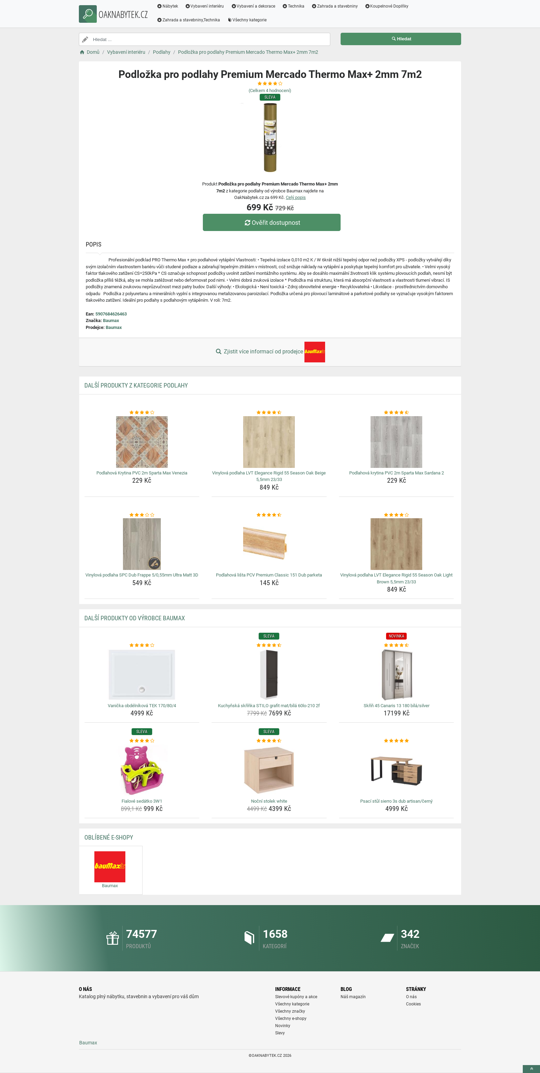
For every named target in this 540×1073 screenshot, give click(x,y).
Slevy (280, 1033)
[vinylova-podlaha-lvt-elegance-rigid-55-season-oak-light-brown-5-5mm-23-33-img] (396, 544)
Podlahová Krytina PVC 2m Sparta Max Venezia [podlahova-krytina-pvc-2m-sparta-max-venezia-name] (141, 472)
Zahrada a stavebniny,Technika (188, 20)
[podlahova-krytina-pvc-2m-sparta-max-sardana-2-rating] (396, 412)
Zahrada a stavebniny (334, 6)
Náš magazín (353, 996)
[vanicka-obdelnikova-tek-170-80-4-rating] (142, 645)
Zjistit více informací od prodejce (270, 352)
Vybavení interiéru (204, 6)
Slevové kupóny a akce (296, 996)
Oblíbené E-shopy (108, 837)
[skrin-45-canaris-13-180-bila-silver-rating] (396, 645)
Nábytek (167, 6)
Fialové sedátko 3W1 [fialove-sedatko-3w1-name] (142, 801)
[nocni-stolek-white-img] (269, 770)
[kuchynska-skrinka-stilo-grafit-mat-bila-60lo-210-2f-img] (269, 675)
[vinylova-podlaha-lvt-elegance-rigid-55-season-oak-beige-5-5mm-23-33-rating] (269, 412)
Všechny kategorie (247, 20)
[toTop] (531, 1069)
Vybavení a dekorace (253, 6)
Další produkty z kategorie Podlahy (136, 385)
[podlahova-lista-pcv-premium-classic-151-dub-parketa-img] (269, 544)
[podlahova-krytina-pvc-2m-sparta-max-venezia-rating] (142, 412)
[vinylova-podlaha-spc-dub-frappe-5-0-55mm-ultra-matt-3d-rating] (142, 515)
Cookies (413, 1004)
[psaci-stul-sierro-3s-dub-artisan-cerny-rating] (396, 741)
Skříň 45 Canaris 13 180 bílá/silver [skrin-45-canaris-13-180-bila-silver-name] (396, 705)
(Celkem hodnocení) (270, 90)
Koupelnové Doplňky (387, 6)
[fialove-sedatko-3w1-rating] (142, 741)
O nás (411, 996)
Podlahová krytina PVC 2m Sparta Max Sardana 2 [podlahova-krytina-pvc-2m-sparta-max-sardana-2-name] (396, 472)
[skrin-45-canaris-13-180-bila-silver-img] (396, 675)
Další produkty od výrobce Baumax (134, 618)
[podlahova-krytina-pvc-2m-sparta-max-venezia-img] (142, 442)
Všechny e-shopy (291, 1018)
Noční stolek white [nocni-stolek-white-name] (269, 801)
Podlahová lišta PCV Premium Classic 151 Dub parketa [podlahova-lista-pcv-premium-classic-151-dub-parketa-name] (269, 575)
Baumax (111, 320)
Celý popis (296, 197)
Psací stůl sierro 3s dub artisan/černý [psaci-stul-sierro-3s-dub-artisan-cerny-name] (396, 801)
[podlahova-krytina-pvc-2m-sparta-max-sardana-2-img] (396, 442)
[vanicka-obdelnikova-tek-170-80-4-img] (142, 675)
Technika (293, 6)
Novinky (282, 1025)
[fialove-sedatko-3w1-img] (142, 770)
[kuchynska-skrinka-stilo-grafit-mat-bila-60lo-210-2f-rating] (269, 645)
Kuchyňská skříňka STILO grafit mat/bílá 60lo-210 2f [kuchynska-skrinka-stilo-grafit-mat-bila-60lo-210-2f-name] (269, 705)
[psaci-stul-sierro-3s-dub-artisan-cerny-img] (396, 770)
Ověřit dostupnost (271, 222)
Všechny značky (290, 1011)
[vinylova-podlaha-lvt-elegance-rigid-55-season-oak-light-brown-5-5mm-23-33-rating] (396, 515)
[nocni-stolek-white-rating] (269, 741)
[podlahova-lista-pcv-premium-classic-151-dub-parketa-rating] (269, 515)
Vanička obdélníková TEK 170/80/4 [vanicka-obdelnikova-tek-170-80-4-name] (142, 705)
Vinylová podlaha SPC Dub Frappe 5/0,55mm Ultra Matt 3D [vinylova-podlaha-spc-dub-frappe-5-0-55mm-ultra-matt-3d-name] (141, 575)
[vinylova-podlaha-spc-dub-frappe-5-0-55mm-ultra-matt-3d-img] (142, 544)
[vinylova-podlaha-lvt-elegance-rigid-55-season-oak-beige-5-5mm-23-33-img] (269, 442)
